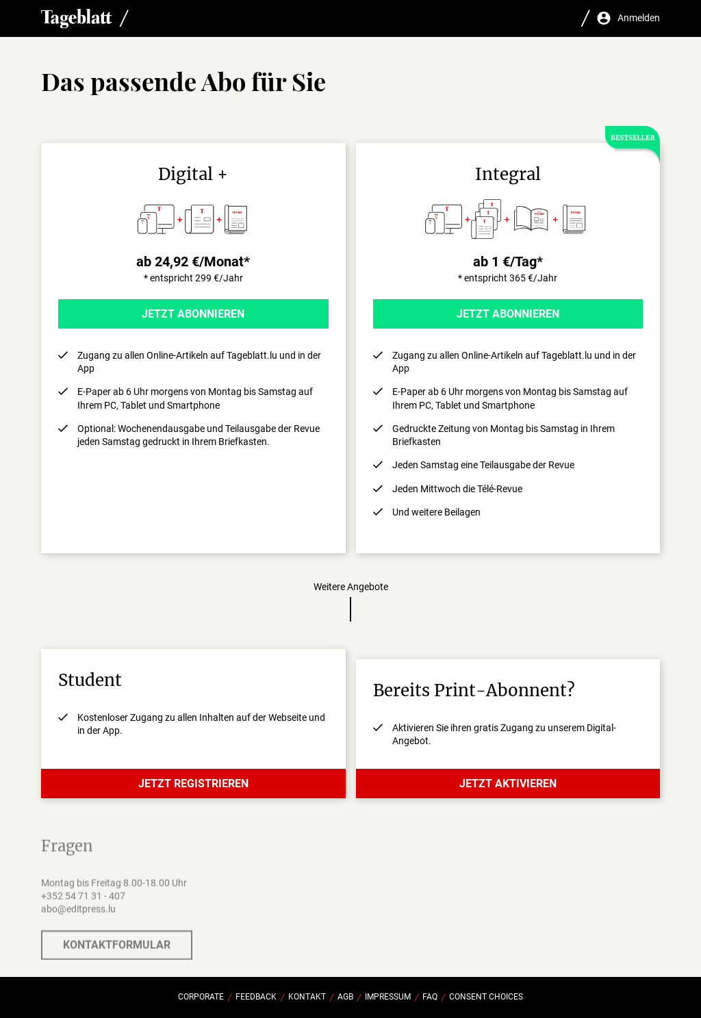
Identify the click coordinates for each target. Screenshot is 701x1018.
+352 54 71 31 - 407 (83, 900)
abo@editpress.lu (78, 913)
